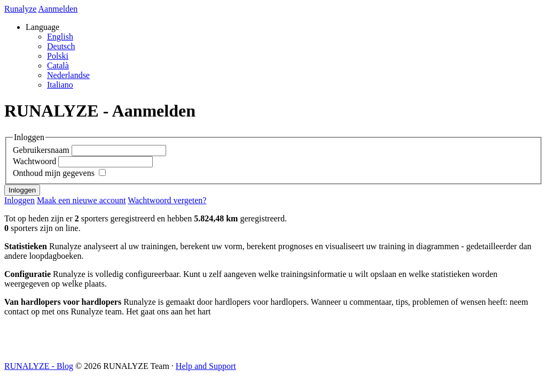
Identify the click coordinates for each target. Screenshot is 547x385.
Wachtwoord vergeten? (167, 200)
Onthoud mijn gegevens (54, 173)
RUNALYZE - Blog (38, 366)
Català (58, 65)
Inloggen (19, 200)
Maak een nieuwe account (81, 200)
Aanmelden (58, 8)
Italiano (60, 84)
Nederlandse (68, 75)
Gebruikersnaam (41, 150)
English (60, 36)
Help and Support (206, 366)
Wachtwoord (34, 161)
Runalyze (20, 8)
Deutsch (61, 46)
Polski (57, 55)
